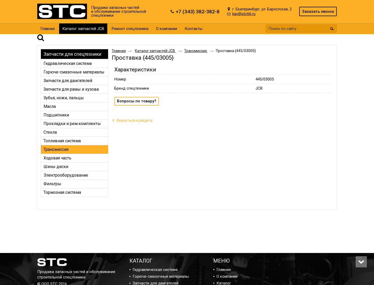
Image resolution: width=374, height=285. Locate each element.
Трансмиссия (196, 43)
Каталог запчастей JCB (83, 28)
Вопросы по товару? (136, 93)
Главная (119, 43)
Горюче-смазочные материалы (161, 276)
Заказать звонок (318, 11)
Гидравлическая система (155, 269)
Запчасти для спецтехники (72, 46)
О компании (227, 276)
